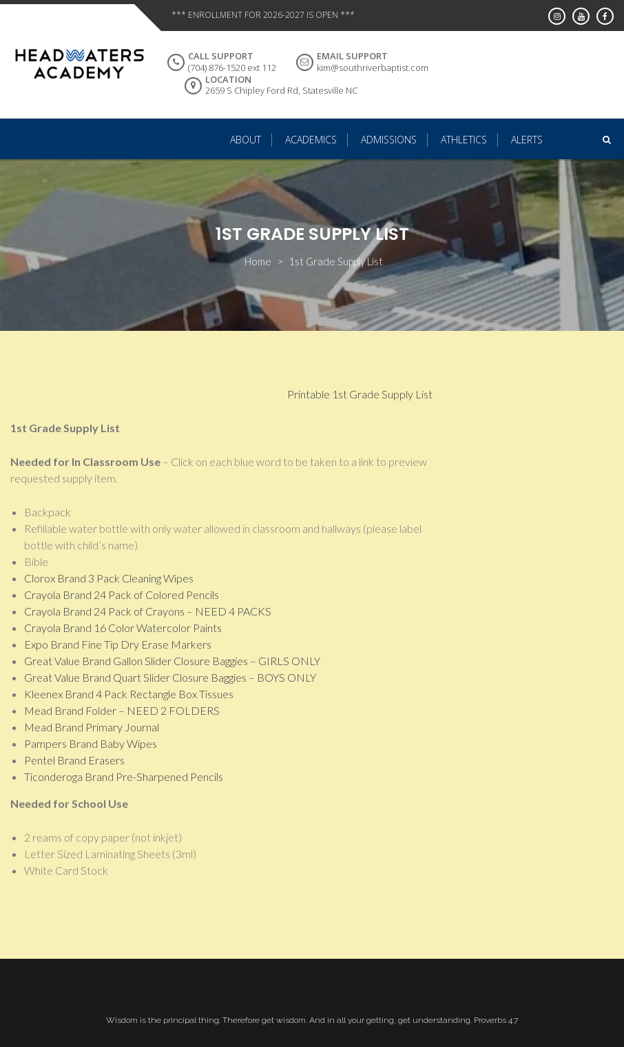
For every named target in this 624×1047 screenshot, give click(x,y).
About (245, 139)
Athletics (464, 139)
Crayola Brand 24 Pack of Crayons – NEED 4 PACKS (147, 611)
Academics (311, 139)
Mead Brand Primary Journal (91, 726)
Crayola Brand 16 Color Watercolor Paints (123, 627)
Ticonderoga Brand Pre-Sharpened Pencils (123, 776)
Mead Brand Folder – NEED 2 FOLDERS (122, 710)
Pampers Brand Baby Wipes (90, 743)
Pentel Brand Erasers (74, 759)
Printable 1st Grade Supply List (360, 393)
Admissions (389, 139)
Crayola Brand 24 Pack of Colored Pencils (121, 594)
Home (258, 261)
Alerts (527, 139)
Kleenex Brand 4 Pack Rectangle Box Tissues (128, 693)
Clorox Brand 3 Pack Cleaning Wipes (109, 578)
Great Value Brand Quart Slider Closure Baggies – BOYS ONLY (170, 677)
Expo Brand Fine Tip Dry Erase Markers (117, 644)
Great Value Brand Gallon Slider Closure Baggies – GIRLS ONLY (172, 660)
